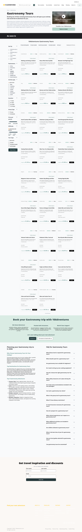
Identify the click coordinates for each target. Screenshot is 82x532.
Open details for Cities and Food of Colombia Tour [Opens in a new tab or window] (29, 297)
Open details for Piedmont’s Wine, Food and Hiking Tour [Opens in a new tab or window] (48, 238)
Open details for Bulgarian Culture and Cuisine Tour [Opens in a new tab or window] (29, 179)
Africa (11, 66)
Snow (11, 94)
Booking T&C (47, 510)
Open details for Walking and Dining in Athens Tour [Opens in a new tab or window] (29, 61)
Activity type (11, 79)
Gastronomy (13, 10)
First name (29, 468)
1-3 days (11, 100)
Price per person (10, 118)
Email (27, 473)
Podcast (36, 513)
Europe (11, 73)
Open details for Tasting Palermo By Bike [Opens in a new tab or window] (29, 149)
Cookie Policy (71, 529)
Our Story (37, 508)
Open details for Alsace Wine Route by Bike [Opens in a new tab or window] (48, 61)
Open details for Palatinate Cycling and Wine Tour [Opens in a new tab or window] (48, 120)
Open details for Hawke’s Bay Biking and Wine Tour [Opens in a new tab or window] (48, 179)
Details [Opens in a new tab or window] (34, 74)
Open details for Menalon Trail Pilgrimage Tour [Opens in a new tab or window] (66, 61)
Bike (10, 84)
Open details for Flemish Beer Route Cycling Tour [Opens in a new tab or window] (66, 149)
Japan (10, 385)
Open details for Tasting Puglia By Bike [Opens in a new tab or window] (66, 179)
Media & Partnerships (60, 513)
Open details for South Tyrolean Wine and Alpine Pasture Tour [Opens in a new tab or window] (29, 120)
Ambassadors (58, 510)
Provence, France (13, 388)
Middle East (12, 75)
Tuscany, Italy (12, 381)
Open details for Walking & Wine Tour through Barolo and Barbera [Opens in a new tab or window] (29, 90)
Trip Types (46, 517)
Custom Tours (57, 5)
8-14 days (11, 104)
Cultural (11, 87)
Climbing (11, 86)
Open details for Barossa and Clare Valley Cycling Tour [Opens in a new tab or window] (48, 90)
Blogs (63, 5)
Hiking (11, 91)
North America (13, 77)
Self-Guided (12, 146)
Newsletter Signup (70, 508)
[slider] (8, 121)
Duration (10, 98)
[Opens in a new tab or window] (64, 523)
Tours (8, 10)
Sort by (10, 46)
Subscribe (41, 479)
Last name (44, 468)
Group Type (11, 109)
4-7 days (11, 102)
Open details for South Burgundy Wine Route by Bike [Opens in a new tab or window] (66, 120)
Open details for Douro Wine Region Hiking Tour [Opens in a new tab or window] (29, 208)
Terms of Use (55, 529)
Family (11, 89)
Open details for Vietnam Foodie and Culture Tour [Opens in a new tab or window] (29, 238)
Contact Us (68, 510)
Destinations (11, 63)
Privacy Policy (48, 529)
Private (11, 112)
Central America (11, 72)
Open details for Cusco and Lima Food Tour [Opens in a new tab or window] (66, 267)
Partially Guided (13, 144)
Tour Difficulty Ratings (49, 515)
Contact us (76, 1)
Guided (11, 142)
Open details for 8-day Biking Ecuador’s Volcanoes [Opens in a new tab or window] (29, 267)
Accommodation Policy (49, 508)
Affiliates (57, 508)
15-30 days (12, 106)
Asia (10, 69)
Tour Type (11, 137)
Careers (36, 515)
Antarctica (12, 67)
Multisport (12, 93)
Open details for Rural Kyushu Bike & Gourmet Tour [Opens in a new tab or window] (66, 238)
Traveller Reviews (38, 510)
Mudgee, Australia (13, 393)
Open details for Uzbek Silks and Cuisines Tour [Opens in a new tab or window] (66, 208)
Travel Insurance (47, 520)
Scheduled (12, 114)
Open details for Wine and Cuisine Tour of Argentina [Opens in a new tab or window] (48, 297)
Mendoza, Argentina (14, 397)
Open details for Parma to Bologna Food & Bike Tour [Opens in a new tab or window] (48, 208)
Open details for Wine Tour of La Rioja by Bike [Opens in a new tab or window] (48, 149)
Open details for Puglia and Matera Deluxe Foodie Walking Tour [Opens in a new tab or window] (48, 267)
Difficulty (10, 126)
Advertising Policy (63, 529)
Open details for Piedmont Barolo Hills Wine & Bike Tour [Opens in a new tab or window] (66, 90)
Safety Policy (47, 513)
